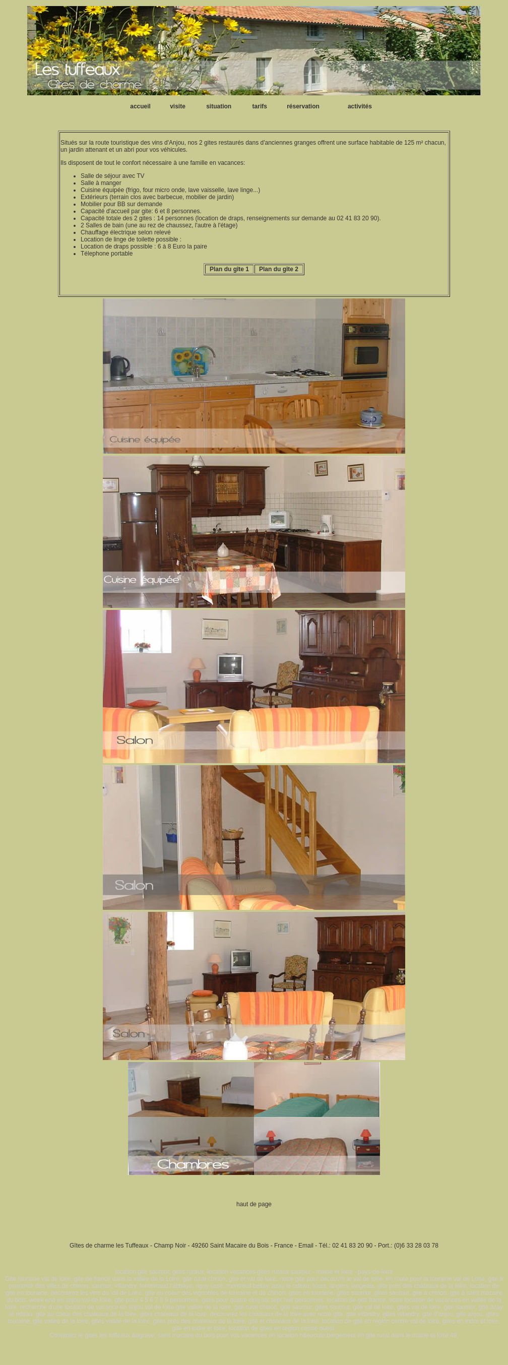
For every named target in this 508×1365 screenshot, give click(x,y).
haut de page (254, 1204)
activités (360, 106)
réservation (303, 106)
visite (177, 106)
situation (218, 106)
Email (305, 1245)
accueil (140, 106)
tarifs (259, 106)
